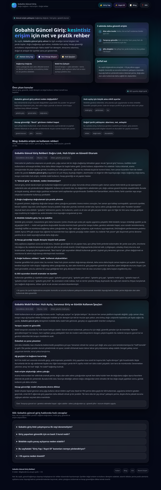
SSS (132, 471)
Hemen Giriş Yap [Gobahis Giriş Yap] (25, 57)
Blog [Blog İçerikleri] (133, 5)
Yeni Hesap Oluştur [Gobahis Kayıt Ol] (47, 57)
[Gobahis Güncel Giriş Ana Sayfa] (30, 5)
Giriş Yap (105, 5)
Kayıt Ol (120, 5)
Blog (125, 471)
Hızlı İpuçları (68, 57)
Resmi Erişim (142, 471)
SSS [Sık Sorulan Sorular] (144, 5)
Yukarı (117, 471)
